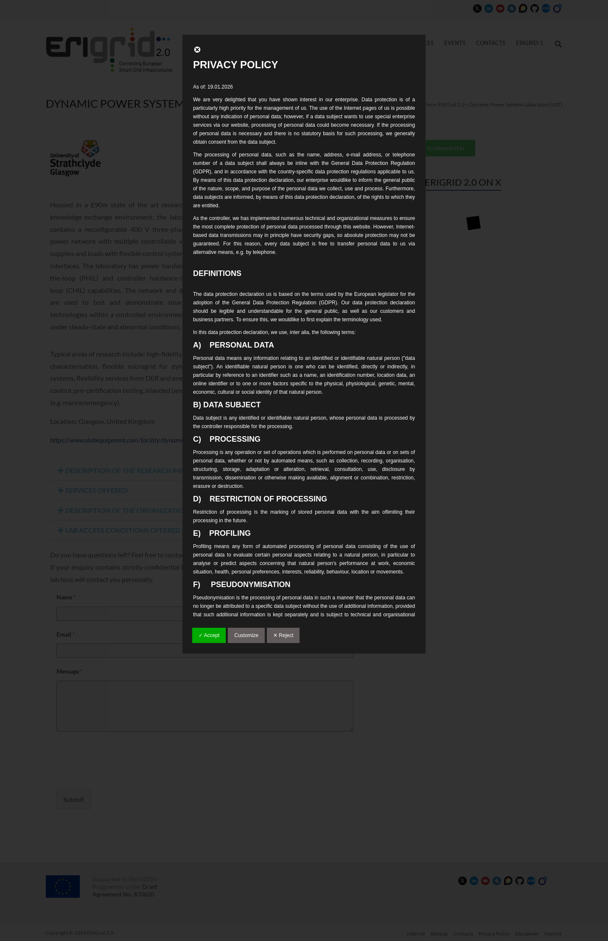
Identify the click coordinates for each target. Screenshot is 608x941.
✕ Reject (283, 635)
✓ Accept (209, 635)
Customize (246, 635)
